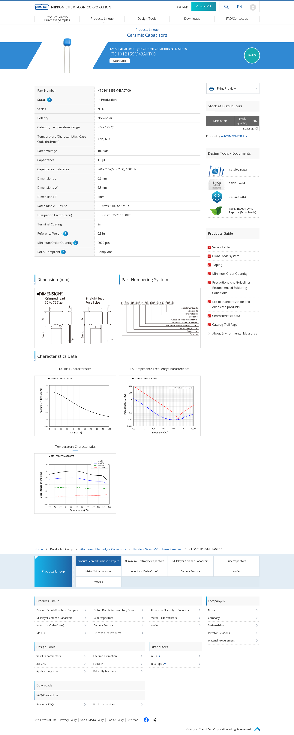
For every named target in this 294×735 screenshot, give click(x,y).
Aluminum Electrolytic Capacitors (103, 549)
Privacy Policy (68, 720)
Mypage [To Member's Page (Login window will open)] (252, 7)
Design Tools (147, 18)
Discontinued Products (107, 633)
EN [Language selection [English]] (239, 6)
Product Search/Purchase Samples (157, 549)
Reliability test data (104, 671)
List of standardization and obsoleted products (231, 304)
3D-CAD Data (237, 197)
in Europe (156, 663)
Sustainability (216, 625)
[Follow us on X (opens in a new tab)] (154, 719)
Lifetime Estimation (105, 656)
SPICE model (237, 183)
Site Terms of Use (45, 720)
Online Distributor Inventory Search (115, 610)
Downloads (192, 18)
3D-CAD (41, 663)
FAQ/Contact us (237, 18)
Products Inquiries (104, 704)
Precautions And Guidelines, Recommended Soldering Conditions (231, 287)
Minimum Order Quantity (230, 274)
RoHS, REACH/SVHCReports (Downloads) (242, 210)
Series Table (221, 247)
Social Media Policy (92, 720)
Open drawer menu (226, 6)
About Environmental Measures (234, 333)
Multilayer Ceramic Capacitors (190, 561)
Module (98, 581)
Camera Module (190, 571)
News (211, 610)
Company (214, 618)
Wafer (236, 571)
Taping (217, 265)
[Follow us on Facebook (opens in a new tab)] (146, 719)
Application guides (47, 671)
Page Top (258, 728)
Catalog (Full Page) (225, 325)
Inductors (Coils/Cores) (144, 571)
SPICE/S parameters (48, 656)
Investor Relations (219, 633)
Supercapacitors (236, 561)
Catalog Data (238, 169)
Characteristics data (226, 316)
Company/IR (203, 6)
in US (154, 656)
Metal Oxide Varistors (98, 571)
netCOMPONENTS (232, 136)
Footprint (98, 663)
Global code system (225, 256)
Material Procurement (221, 640)
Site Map (182, 6)
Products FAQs (45, 704)
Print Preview (226, 88)
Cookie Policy (115, 720)
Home (38, 549)
